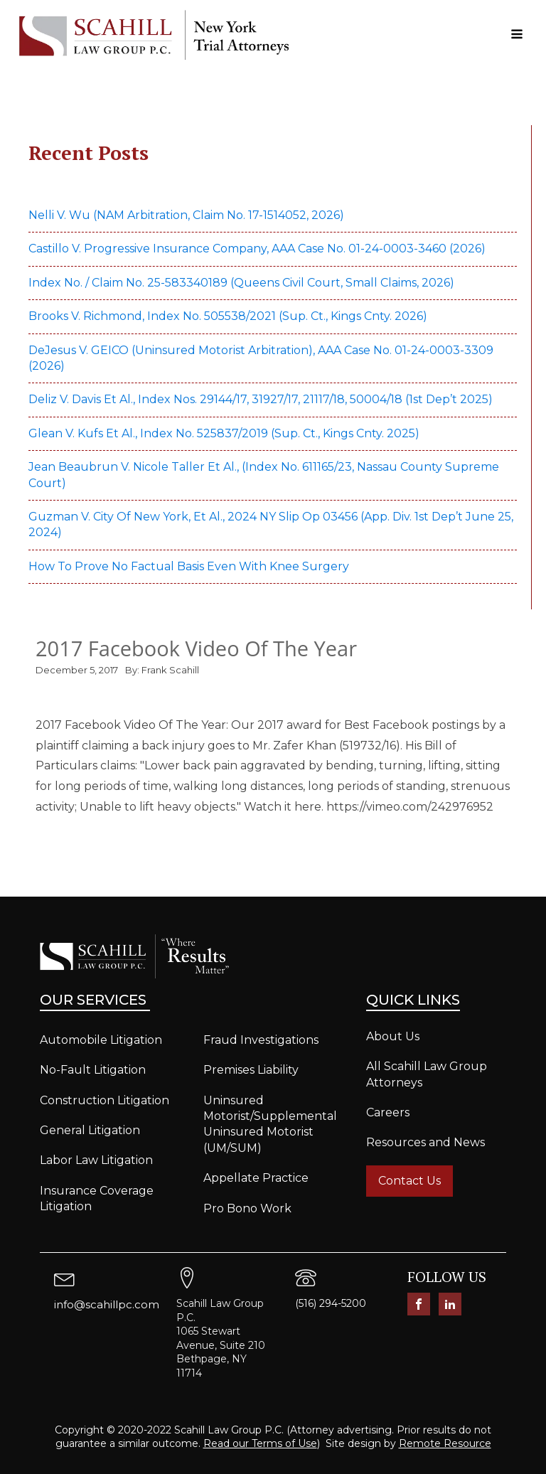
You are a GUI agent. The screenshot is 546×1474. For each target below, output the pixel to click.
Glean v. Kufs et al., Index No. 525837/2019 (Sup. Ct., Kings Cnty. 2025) (225, 433)
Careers (388, 1112)
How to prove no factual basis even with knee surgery (188, 566)
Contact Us (409, 1180)
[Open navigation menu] (516, 35)
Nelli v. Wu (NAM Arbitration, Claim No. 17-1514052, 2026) (186, 215)
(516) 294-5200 (330, 1303)
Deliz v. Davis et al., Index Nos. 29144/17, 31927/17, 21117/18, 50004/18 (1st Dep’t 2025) (262, 399)
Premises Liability (251, 1070)
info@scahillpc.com (106, 1304)
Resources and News (425, 1142)
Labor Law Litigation (96, 1160)
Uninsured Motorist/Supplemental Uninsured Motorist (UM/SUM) (270, 1124)
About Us (392, 1036)
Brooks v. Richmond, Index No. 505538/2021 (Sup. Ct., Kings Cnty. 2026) (227, 316)
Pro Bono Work (247, 1208)
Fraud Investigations (260, 1040)
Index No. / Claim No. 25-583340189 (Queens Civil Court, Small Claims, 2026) (241, 282)
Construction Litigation (104, 1100)
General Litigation (90, 1130)
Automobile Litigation (101, 1040)
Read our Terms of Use (260, 1443)
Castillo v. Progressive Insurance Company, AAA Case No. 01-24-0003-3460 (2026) (257, 248)
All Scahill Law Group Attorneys (426, 1074)
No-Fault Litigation (93, 1070)
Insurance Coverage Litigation (97, 1198)
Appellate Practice (256, 1178)
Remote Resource (445, 1443)
